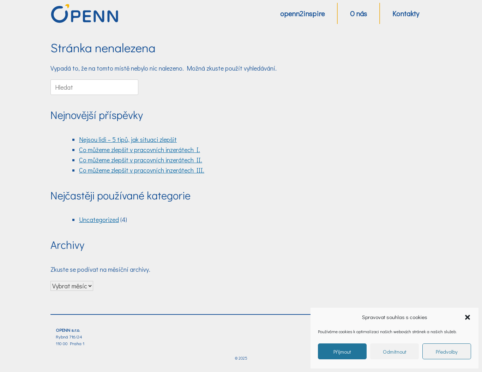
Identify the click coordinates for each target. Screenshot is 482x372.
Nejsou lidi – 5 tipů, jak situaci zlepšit (128, 139)
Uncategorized (99, 219)
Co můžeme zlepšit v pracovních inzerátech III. (141, 170)
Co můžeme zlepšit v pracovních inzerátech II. (140, 160)
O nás (358, 13)
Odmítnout (394, 351)
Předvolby (447, 351)
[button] (467, 317)
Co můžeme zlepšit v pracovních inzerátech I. (139, 149)
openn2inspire (302, 13)
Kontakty (405, 13)
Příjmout (342, 351)
